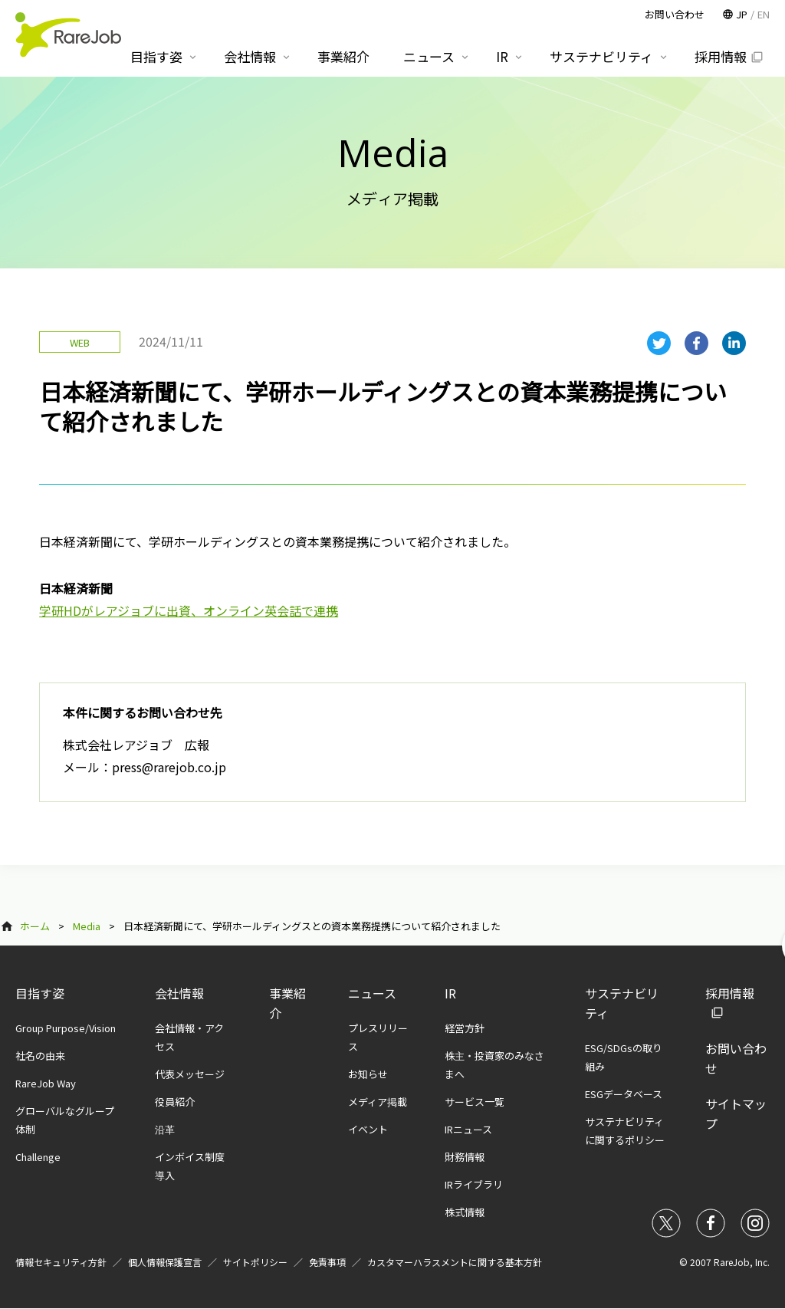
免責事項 (327, 1261)
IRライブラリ (474, 1184)
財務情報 (464, 1156)
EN (763, 14)
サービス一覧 (474, 1101)
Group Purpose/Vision (65, 1028)
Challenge (38, 1156)
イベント (368, 1129)
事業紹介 (343, 56)
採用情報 (721, 56)
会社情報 (179, 993)
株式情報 (464, 1212)
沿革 (165, 1129)
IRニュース (468, 1129)
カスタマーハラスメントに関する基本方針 (454, 1261)
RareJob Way (45, 1083)
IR (450, 993)
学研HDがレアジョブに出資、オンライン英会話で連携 (188, 610)
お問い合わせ (675, 14)
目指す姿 (39, 993)
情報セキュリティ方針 (61, 1261)
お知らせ (368, 1074)
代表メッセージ (190, 1074)
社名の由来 (40, 1055)
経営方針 (464, 1028)
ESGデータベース (623, 1094)
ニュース (372, 993)
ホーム (35, 926)
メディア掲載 (377, 1101)
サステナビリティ (601, 56)
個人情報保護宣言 (165, 1261)
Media (86, 926)
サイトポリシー (255, 1261)
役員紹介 (175, 1101)
